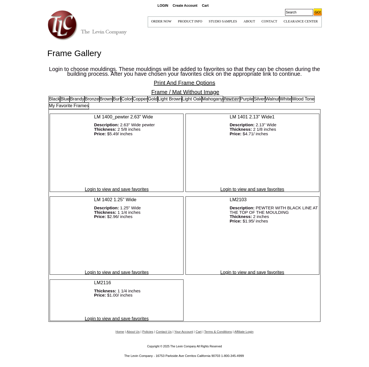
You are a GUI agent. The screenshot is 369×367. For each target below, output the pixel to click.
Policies (147, 331)
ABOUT (249, 21)
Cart (205, 6)
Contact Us (164, 331)
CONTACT (269, 21)
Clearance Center (301, 21)
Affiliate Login (243, 331)
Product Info (190, 21)
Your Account (183, 331)
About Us (133, 331)
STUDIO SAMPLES (223, 21)
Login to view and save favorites (116, 189)
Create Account (185, 6)
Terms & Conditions (218, 331)
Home (120, 331)
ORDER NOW (161, 21)
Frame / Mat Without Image (185, 92)
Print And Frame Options (184, 83)
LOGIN (162, 6)
